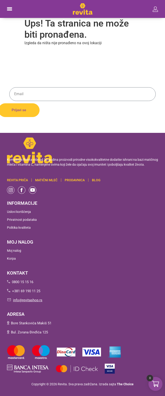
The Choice (125, 384)
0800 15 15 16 (22, 282)
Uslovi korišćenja (19, 212)
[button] (9, 9)
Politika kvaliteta (19, 227)
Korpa (11, 258)
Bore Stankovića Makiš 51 (31, 323)
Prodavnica (75, 180)
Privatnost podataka (22, 219)
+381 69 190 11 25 (26, 291)
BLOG (96, 180)
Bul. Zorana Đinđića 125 (29, 332)
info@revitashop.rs (27, 300)
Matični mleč (46, 180)
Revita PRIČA (17, 180)
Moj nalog (14, 250)
